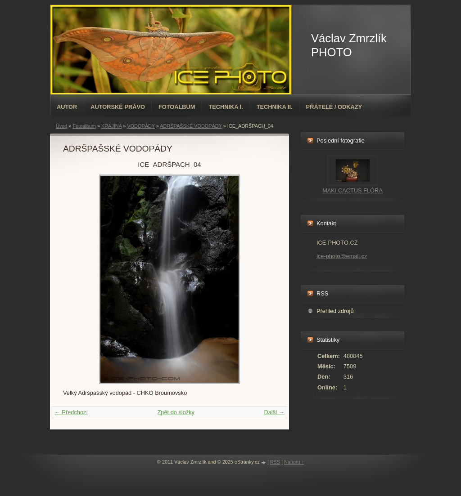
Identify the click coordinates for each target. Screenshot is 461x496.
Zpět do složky (175, 412)
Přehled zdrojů (335, 311)
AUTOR (67, 106)
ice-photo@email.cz (341, 256)
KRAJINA (111, 126)
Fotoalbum (176, 106)
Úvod (61, 126)
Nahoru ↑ (294, 462)
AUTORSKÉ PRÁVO (117, 106)
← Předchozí (71, 412)
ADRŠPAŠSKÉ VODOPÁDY (190, 126)
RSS (275, 462)
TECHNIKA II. (275, 106)
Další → (274, 412)
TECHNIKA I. (225, 106)
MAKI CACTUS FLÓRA (352, 190)
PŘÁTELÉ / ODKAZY (334, 106)
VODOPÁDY (140, 126)
